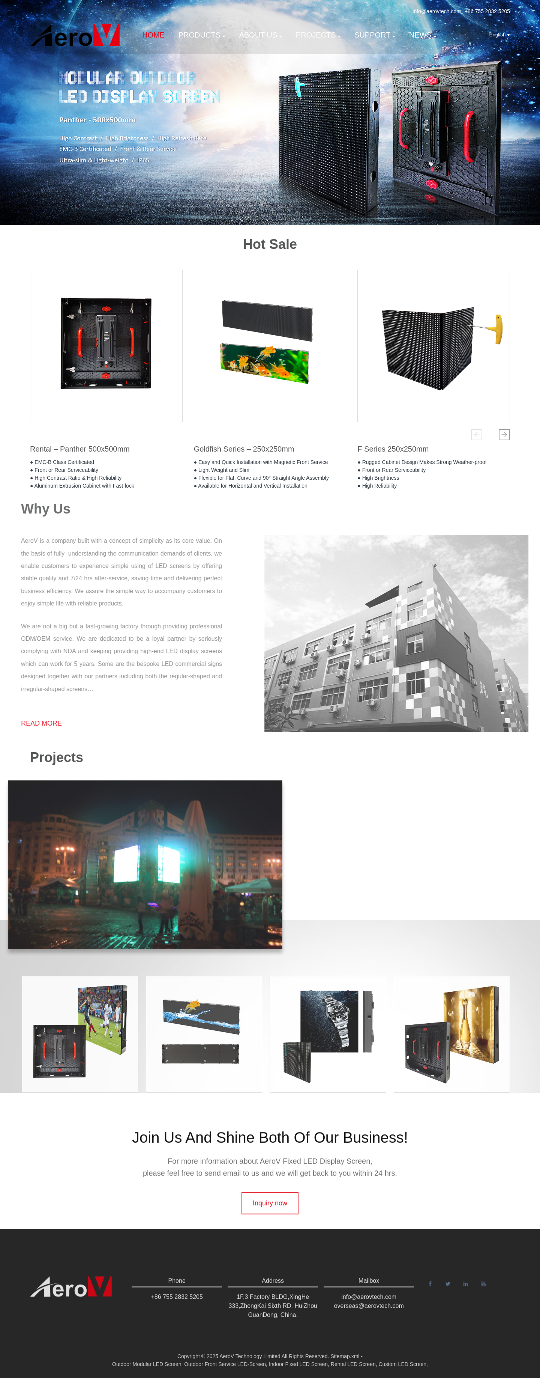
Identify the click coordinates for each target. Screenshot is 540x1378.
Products (201, 35)
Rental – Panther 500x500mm (80, 450)
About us (260, 35)
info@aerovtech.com (436, 11)
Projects (318, 35)
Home (153, 35)
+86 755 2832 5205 (487, 11)
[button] (476, 434)
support (374, 35)
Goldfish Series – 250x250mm (244, 450)
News (422, 35)
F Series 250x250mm (393, 450)
